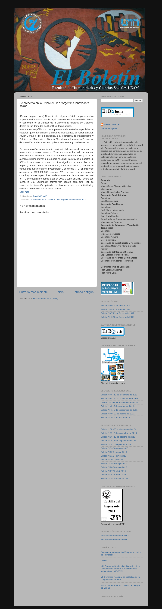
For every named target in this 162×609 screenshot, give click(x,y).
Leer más (24, 192)
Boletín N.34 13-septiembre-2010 (116, 444)
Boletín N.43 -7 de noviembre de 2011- (119, 402)
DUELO (104, 560)
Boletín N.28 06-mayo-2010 (114, 467)
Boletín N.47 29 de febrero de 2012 (117, 313)
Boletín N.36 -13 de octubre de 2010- (118, 437)
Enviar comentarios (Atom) (45, 298)
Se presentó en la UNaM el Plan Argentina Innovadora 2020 (58, 200)
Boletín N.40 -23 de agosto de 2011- (118, 414)
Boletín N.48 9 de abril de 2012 (115, 309)
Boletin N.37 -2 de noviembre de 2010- (119, 433)
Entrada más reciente (33, 292)
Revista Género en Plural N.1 (115, 539)
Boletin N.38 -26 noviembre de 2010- (118, 429)
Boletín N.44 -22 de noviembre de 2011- (120, 398)
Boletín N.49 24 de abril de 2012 (116, 305)
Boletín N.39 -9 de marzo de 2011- (117, 417)
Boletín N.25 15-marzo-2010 (114, 478)
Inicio (60, 292)
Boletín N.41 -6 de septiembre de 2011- (119, 410)
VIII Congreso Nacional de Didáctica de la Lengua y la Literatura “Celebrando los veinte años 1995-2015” (120, 568)
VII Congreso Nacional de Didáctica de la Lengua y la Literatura (120, 578)
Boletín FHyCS (111, 124)
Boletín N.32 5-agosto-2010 (114, 452)
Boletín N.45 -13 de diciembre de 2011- (119, 395)
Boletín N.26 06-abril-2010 (113, 474)
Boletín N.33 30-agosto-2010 (114, 448)
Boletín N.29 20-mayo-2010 (114, 463)
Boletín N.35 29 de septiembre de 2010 (119, 440)
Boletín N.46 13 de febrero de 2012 (117, 317)
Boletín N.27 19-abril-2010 (113, 471)
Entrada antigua (83, 292)
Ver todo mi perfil (109, 128)
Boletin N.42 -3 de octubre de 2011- (118, 406)
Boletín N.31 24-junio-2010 (113, 456)
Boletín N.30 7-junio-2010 (113, 459)
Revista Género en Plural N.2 (115, 535)
